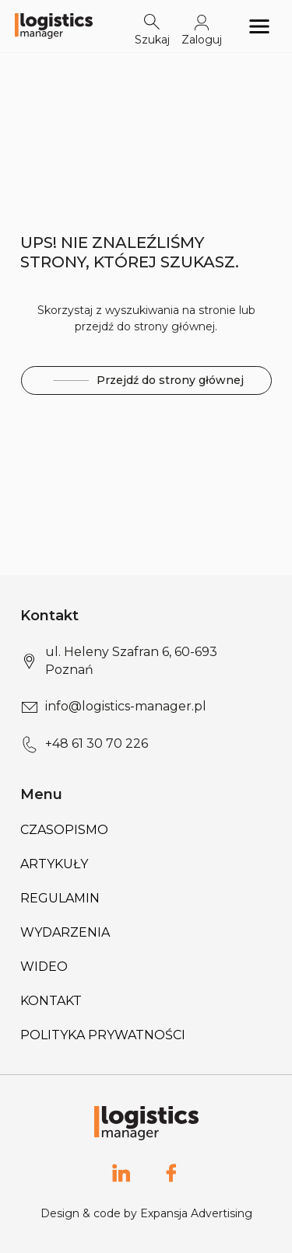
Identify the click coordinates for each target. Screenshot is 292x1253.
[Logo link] (54, 26)
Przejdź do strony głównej (146, 380)
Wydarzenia (65, 932)
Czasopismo (64, 829)
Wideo (44, 966)
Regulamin (60, 898)
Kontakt (51, 1000)
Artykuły (54, 864)
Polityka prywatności (102, 1035)
